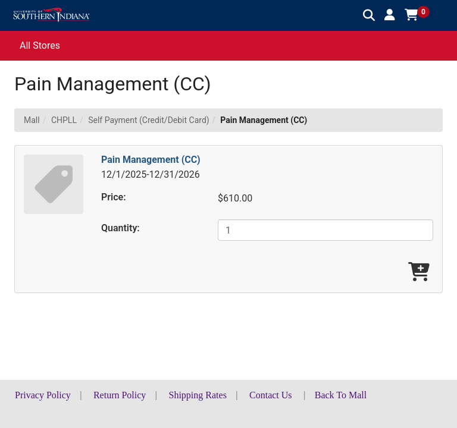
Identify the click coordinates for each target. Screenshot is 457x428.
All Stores (40, 45)
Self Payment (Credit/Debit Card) (148, 120)
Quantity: (120, 228)
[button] (390, 15)
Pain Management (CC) (151, 159)
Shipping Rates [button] (198, 395)
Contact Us (270, 395)
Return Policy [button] (119, 395)
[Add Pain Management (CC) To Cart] (419, 273)
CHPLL (64, 120)
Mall (32, 120)
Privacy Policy (43, 395)
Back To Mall (341, 395)
